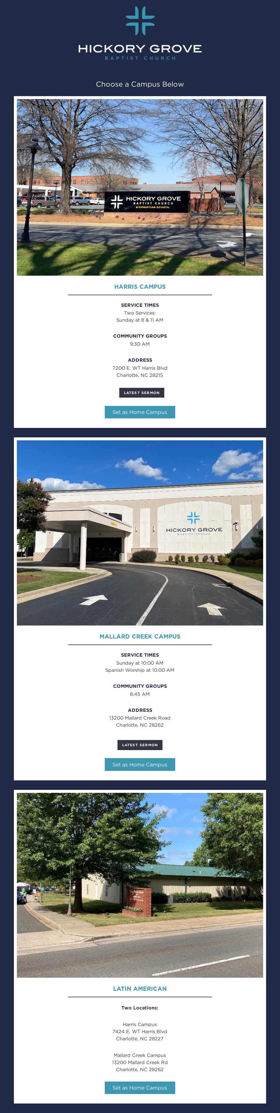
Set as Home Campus (139, 412)
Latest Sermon (142, 392)
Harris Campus (140, 286)
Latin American (140, 988)
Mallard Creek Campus (140, 636)
